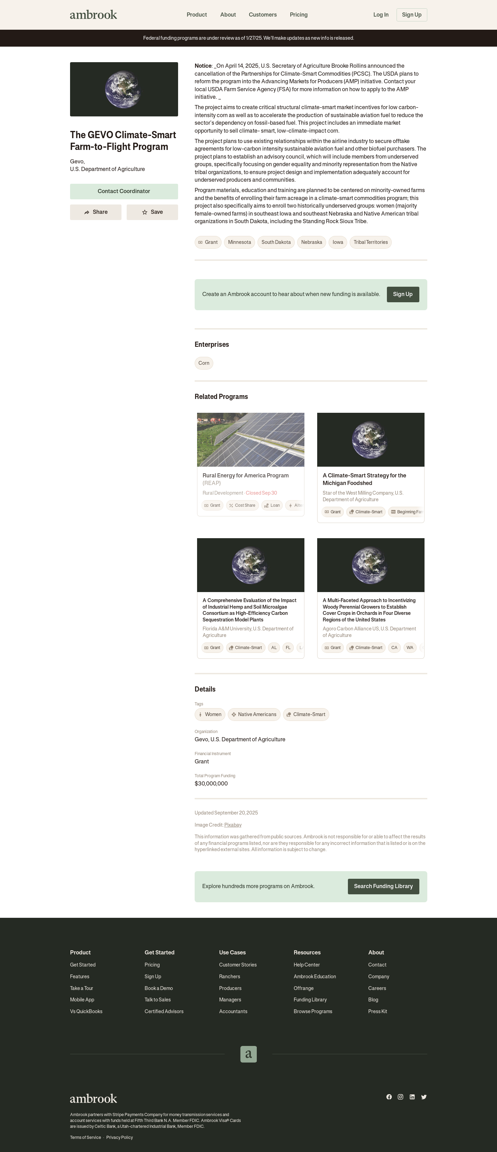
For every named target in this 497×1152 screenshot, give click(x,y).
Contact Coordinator (124, 186)
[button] (208, 242)
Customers (263, 14)
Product (197, 14)
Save (152, 206)
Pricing (299, 14)
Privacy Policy (119, 1126)
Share (95, 206)
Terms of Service (85, 1126)
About (228, 14)
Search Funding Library (383, 875)
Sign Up (412, 14)
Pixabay (233, 814)
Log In (381, 14)
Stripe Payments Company (137, 1103)
